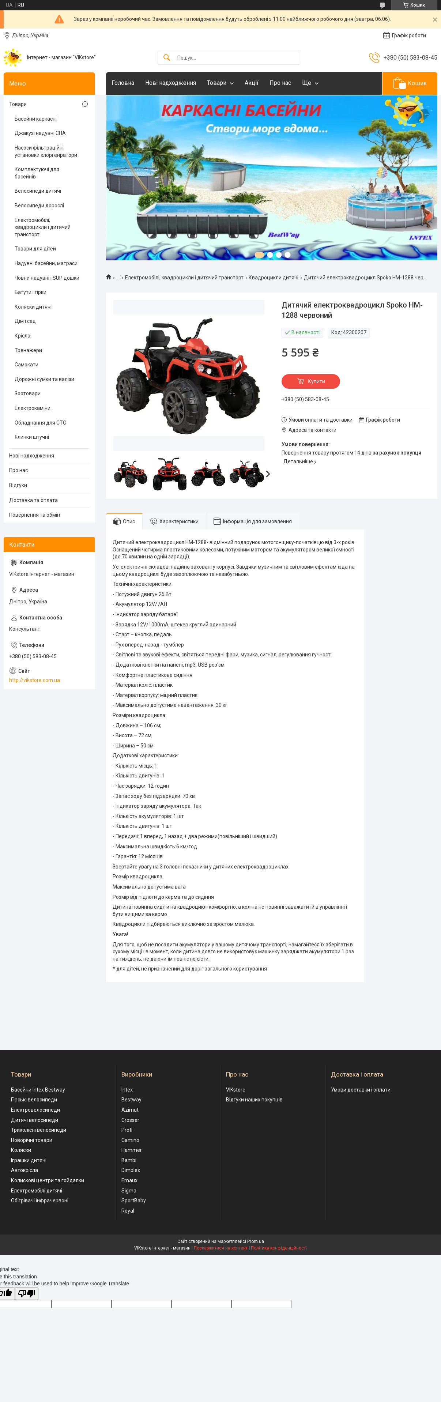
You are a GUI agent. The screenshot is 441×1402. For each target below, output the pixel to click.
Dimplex (130, 1170)
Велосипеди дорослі (39, 205)
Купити (316, 381)
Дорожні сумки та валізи (44, 379)
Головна (123, 82)
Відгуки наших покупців (254, 1100)
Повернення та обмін (34, 515)
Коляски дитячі (33, 307)
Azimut (130, 1110)
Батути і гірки (30, 292)
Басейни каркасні (36, 119)
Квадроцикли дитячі (273, 277)
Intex (127, 1090)
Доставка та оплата (33, 500)
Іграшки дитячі (28, 1160)
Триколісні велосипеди (38, 1130)
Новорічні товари (31, 1140)
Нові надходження (170, 82)
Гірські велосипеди (34, 1100)
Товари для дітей (35, 249)
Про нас (280, 82)
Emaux (129, 1180)
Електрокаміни (32, 408)
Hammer (131, 1150)
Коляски (21, 1150)
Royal (127, 1211)
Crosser (130, 1120)
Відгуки (18, 485)
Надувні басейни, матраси (46, 263)
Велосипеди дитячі (38, 191)
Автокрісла (24, 1170)
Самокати (26, 365)
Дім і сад (25, 321)
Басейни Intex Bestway (38, 1090)
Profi (126, 1130)
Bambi (128, 1160)
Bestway (131, 1100)
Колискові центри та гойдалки (47, 1180)
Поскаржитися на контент (221, 1248)
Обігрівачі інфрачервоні (39, 1200)
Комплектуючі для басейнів (37, 173)
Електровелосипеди (35, 1110)
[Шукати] (167, 58)
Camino (130, 1140)
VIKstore (235, 1090)
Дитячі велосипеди (34, 1120)
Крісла (22, 336)
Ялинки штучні (32, 437)
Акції (252, 82)
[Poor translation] (26, 1294)
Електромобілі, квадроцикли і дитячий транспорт (184, 277)
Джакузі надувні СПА (40, 133)
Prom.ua (255, 1241)
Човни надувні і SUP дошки (47, 278)
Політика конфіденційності (279, 1248)
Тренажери (28, 350)
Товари (216, 82)
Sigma (128, 1191)
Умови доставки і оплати (361, 1090)
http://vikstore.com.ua (34, 680)
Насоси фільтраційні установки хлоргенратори (46, 151)
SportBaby (133, 1200)
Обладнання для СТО (41, 423)
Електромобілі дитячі (36, 1191)
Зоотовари (28, 393)
